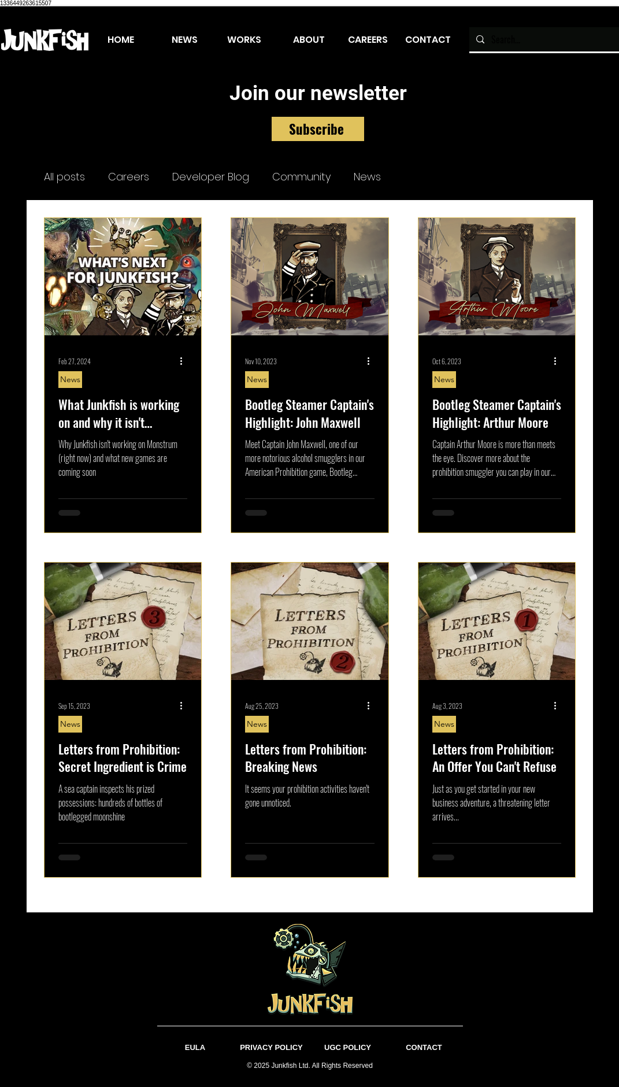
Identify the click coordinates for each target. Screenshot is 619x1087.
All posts (64, 177)
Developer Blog (210, 177)
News (367, 177)
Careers (128, 177)
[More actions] (185, 361)
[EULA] (195, 1048)
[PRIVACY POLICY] (271, 1048)
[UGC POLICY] (348, 1048)
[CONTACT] (424, 1048)
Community (301, 177)
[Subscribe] (318, 129)
